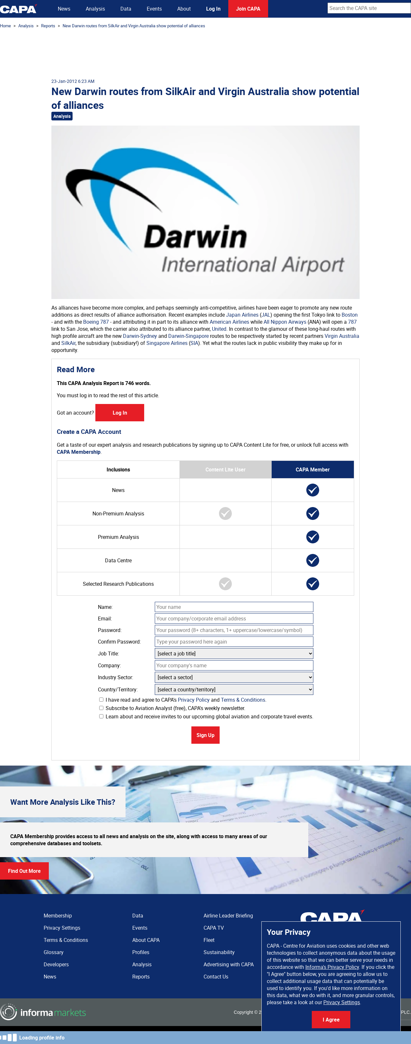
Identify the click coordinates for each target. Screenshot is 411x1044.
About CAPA (146, 939)
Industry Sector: (115, 677)
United (219, 328)
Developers (56, 964)
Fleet (209, 939)
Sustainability (219, 952)
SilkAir (68, 343)
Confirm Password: (119, 641)
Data (125, 8)
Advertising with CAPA (229, 964)
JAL (265, 314)
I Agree (331, 1019)
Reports (48, 26)
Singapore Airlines (167, 343)
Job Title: (108, 653)
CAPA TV (214, 927)
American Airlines (229, 321)
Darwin (131, 335)
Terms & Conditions (243, 699)
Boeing (91, 321)
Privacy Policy (194, 699)
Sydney (148, 335)
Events (154, 8)
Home (5, 26)
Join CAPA (248, 8)
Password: (110, 630)
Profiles (140, 952)
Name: (105, 606)
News (64, 8)
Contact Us (216, 976)
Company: (109, 665)
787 (104, 321)
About (184, 8)
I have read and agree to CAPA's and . (183, 699)
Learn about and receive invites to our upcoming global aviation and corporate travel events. (206, 716)
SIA (194, 343)
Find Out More (24, 870)
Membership (58, 915)
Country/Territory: (118, 689)
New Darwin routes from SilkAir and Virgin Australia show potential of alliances (134, 26)
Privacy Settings (341, 1002)
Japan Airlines (242, 314)
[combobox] (369, 8)
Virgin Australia (342, 335)
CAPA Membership (79, 451)
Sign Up (205, 735)
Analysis (95, 8)
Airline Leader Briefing (228, 915)
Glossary (54, 952)
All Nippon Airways (285, 321)
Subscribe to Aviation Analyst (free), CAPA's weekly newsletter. (172, 708)
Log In (213, 8)
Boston (350, 314)
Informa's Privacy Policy (332, 966)
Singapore (197, 335)
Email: (105, 618)
